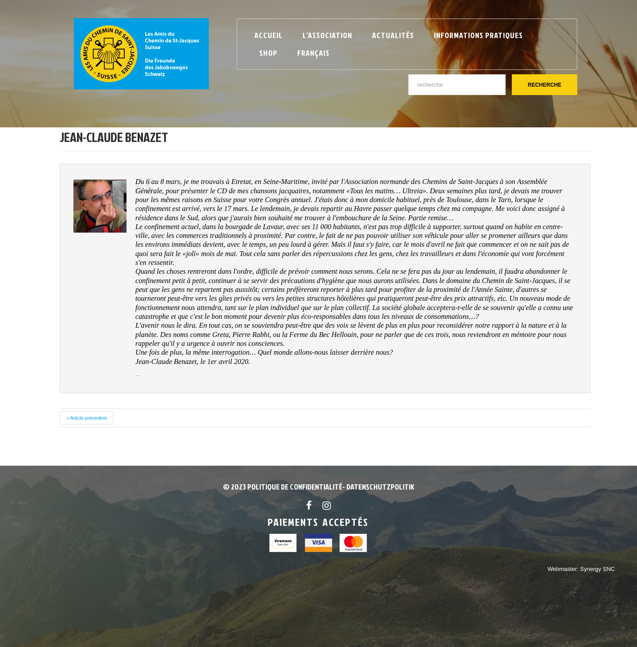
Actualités (393, 35)
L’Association (327, 35)
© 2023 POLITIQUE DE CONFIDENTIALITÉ (282, 486)
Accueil (268, 35)
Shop (268, 52)
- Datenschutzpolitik (378, 486)
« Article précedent (86, 418)
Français (313, 52)
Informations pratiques (478, 35)
